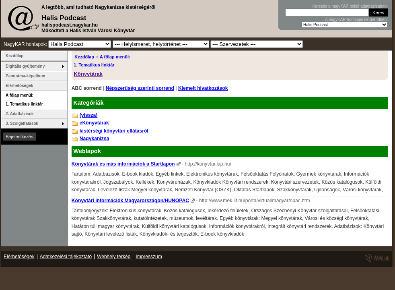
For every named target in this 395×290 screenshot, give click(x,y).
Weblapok (87, 151)
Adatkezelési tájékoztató (66, 256)
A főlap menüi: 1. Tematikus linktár (24, 99)
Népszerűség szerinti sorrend (140, 88)
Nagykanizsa (94, 138)
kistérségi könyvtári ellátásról (114, 131)
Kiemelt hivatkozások (203, 88)
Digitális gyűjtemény (25, 66)
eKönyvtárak (94, 123)
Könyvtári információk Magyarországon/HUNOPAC (130, 200)
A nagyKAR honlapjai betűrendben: (356, 19)
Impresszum (149, 256)
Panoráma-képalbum (25, 76)
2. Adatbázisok (20, 114)
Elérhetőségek (19, 85)
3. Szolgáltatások (22, 123)
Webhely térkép (113, 256)
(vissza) (89, 115)
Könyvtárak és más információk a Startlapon (123, 164)
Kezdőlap (84, 56)
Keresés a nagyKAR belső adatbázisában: (350, 6)
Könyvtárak (88, 74)
